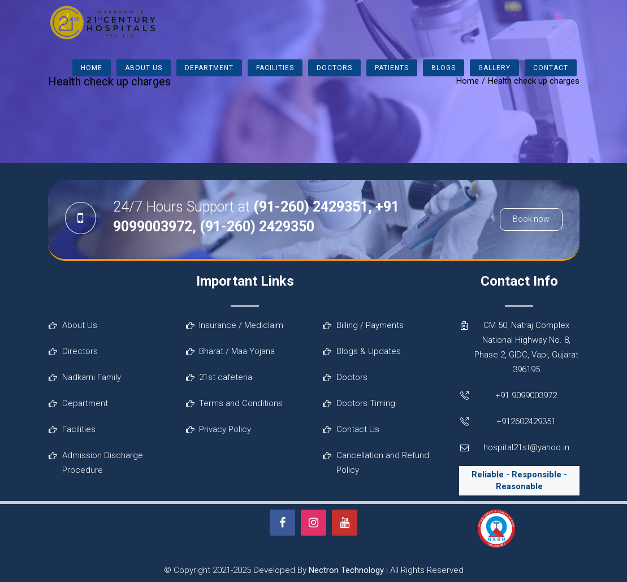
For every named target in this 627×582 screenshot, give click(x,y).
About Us (143, 68)
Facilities (275, 68)
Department (209, 68)
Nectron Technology (346, 570)
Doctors (334, 68)
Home (91, 68)
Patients (392, 68)
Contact (550, 68)
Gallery (494, 68)
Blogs (443, 68)
